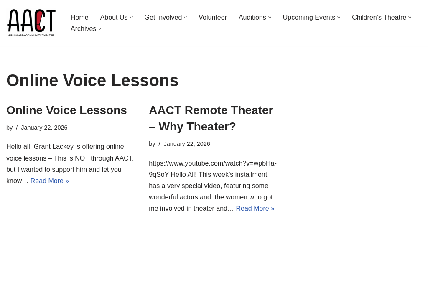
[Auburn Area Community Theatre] (31, 23)
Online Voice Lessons (66, 110)
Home (80, 17)
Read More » (50, 180)
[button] (131, 17)
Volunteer (213, 17)
